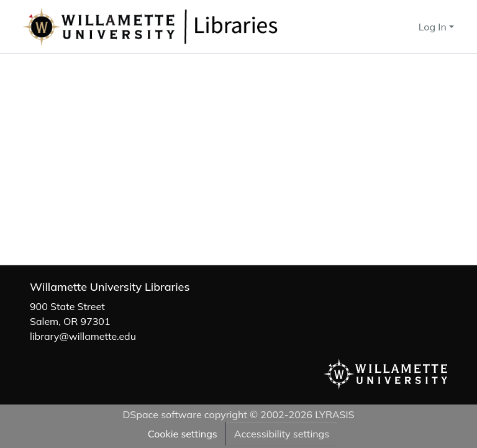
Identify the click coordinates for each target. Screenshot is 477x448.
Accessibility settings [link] (281, 433)
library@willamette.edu (83, 336)
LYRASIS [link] (334, 414)
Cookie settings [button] (182, 433)
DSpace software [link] (161, 414)
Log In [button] (434, 27)
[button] (191, 26)
